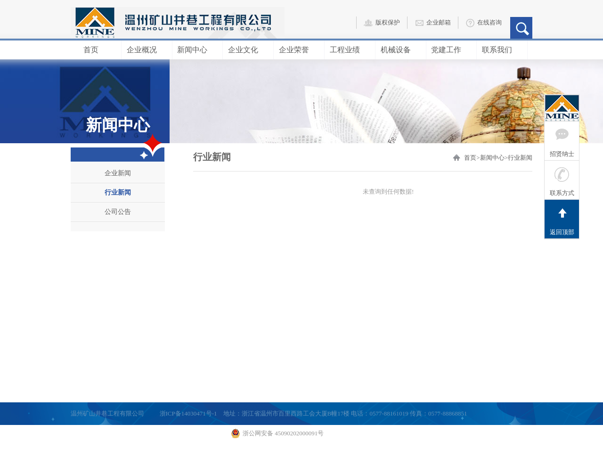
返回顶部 (562, 218)
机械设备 (401, 50)
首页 (95, 50)
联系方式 (562, 178)
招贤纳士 (562, 139)
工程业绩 (350, 50)
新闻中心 (197, 50)
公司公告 (118, 211)
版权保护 (382, 23)
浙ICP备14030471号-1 (188, 413)
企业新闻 (118, 173)
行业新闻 (118, 192)
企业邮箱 (433, 23)
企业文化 (248, 50)
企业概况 (147, 50)
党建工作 (451, 50)
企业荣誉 (299, 50)
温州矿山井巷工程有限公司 (107, 413)
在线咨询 (483, 23)
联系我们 (502, 50)
